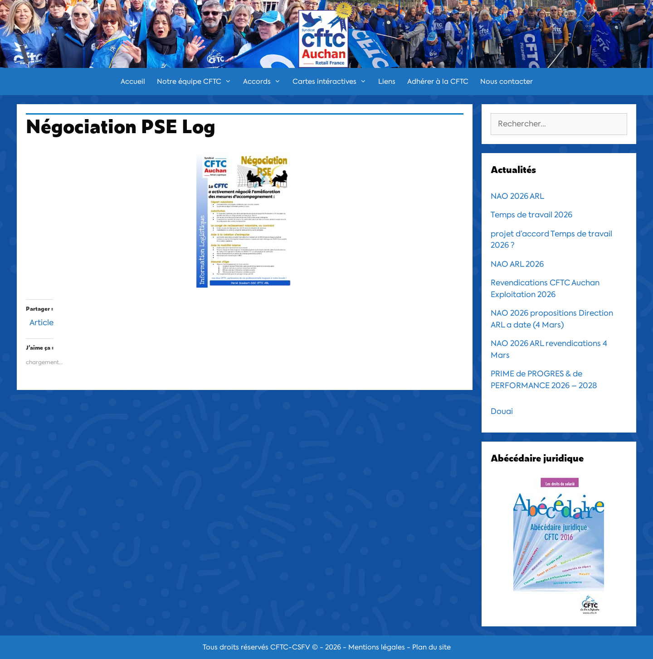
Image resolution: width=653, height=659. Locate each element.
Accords (265, 81)
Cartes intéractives (332, 81)
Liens (386, 81)
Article (41, 321)
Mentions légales (376, 647)
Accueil (133, 81)
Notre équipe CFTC (197, 81)
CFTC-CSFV (290, 647)
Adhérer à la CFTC (437, 81)
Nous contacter (506, 81)
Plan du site (431, 647)
